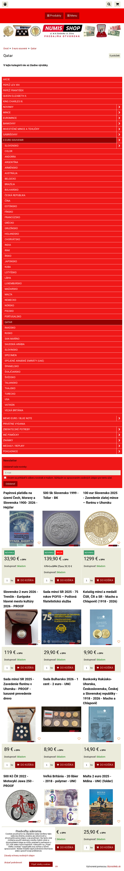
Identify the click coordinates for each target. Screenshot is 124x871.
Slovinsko (11, 349)
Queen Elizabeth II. (15, 95)
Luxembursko (13, 283)
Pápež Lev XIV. (11, 84)
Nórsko (9, 305)
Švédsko (10, 377)
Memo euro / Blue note (62, 418)
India (8, 244)
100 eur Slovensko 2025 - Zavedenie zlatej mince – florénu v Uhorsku (100, 497)
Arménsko (11, 167)
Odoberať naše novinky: (15, 466)
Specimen (11, 355)
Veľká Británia (14, 410)
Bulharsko (11, 189)
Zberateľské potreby (62, 429)
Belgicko (10, 178)
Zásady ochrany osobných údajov (19, 855)
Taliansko (11, 382)
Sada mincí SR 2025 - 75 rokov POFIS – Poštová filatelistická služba (60, 596)
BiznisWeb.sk (114, 866)
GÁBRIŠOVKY (62, 134)
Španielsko (12, 366)
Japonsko (11, 261)
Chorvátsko (12, 239)
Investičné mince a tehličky (62, 129)
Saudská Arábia (15, 344)
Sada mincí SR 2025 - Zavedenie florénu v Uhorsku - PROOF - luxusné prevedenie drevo (18, 688)
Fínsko (9, 211)
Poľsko (9, 311)
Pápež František (13, 90)
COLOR (8, 151)
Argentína (11, 162)
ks (8, 580)
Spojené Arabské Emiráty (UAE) (24, 360)
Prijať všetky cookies (40, 864)
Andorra (10, 156)
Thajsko (10, 388)
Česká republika (15, 195)
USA (7, 399)
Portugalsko (13, 316)
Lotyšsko (10, 272)
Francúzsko (12, 217)
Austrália (11, 173)
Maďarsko (11, 289)
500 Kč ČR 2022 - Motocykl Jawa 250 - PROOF (18, 781)
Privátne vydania (14, 423)
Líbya (8, 278)
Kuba (8, 266)
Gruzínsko (11, 228)
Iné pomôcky (62, 435)
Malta (8, 294)
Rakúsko (10, 327)
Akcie (6, 79)
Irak (7, 250)
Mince (62, 112)
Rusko (8, 333)
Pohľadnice (62, 451)
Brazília (10, 184)
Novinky (62, 107)
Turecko (10, 393)
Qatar (8, 322)
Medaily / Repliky (62, 446)
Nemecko (10, 300)
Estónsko (11, 206)
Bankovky (62, 123)
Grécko (9, 222)
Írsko (8, 255)
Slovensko (63, 145)
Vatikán (10, 404)
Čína (7, 200)
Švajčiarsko (12, 371)
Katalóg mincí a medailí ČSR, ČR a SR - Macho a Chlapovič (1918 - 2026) (100, 596)
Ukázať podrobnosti (13, 862)
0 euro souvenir (62, 140)
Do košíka (25, 580)
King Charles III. (13, 101)
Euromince (62, 118)
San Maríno (12, 338)
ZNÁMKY (62, 440)
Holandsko (12, 233)
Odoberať (10, 484)
